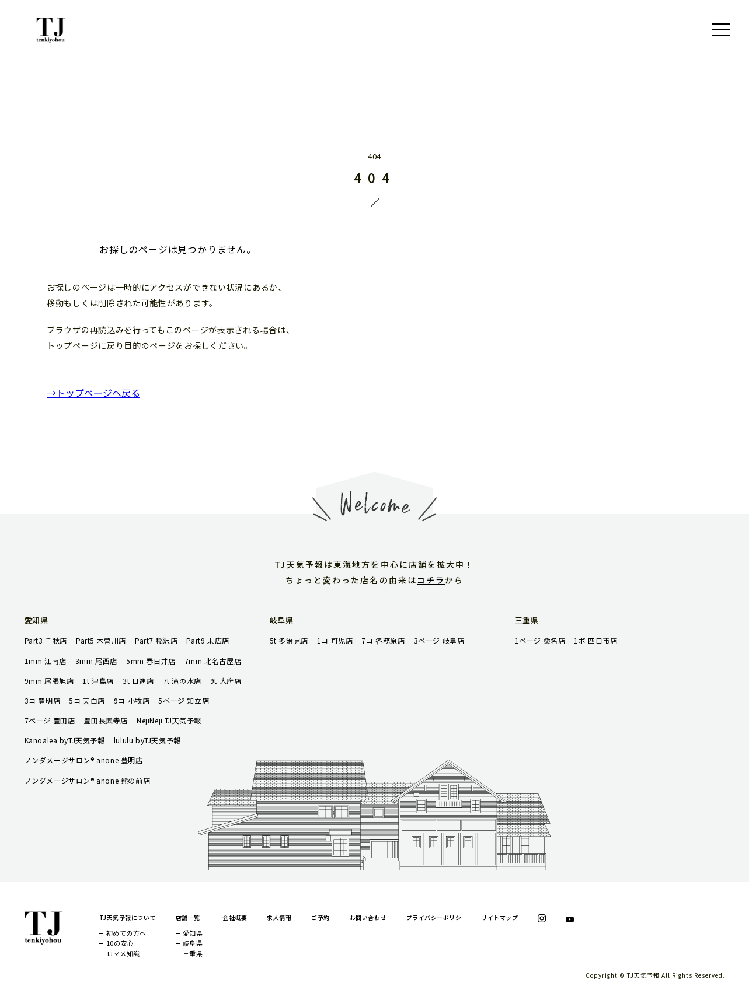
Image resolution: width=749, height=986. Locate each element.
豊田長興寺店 (105, 720)
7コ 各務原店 (383, 640)
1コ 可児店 (335, 640)
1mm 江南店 (46, 661)
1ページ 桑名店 (540, 640)
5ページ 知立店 (183, 700)
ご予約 (320, 917)
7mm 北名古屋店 (212, 661)
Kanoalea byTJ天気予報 (65, 740)
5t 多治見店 (289, 640)
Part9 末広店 (207, 640)
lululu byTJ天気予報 (147, 740)
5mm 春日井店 (151, 661)
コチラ (431, 580)
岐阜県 (193, 942)
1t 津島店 (98, 681)
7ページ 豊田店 (50, 720)
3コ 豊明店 (43, 700)
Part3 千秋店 (46, 640)
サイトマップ (499, 917)
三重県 (193, 953)
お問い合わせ (368, 917)
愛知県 (193, 933)
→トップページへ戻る (93, 393)
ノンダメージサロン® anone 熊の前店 (88, 780)
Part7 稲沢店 (156, 640)
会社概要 (234, 917)
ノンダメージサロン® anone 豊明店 (84, 760)
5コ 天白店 (87, 700)
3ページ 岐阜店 (439, 640)
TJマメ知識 (123, 953)
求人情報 (279, 917)
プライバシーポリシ (434, 917)
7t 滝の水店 (182, 681)
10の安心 (120, 942)
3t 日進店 (138, 681)
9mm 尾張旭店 (49, 681)
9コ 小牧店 (132, 700)
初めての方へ (126, 933)
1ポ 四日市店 (595, 640)
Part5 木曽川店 (101, 640)
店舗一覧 (188, 917)
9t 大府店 (226, 681)
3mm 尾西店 (96, 661)
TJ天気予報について (127, 917)
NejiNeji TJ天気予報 (169, 720)
